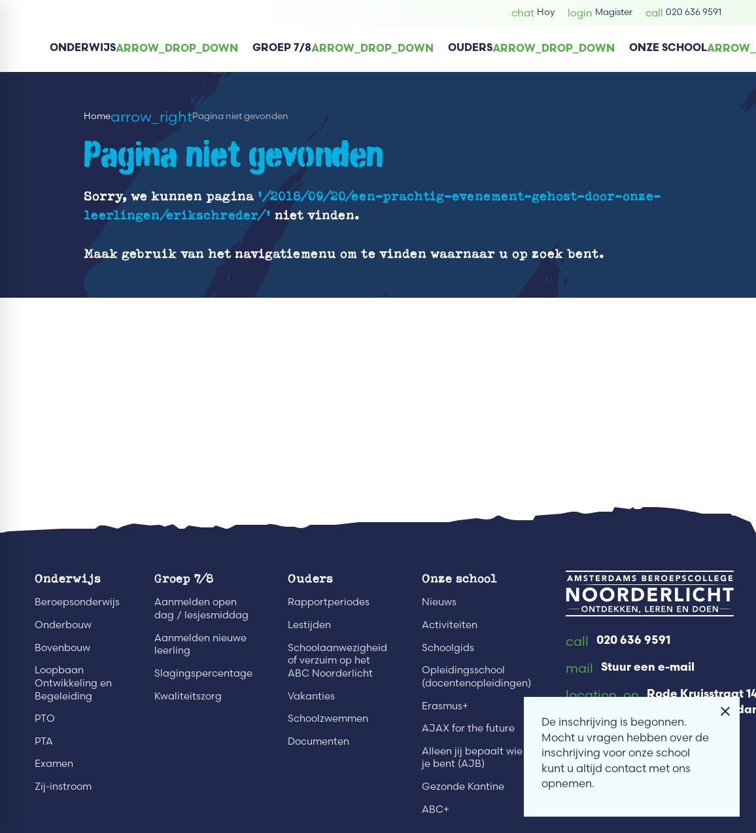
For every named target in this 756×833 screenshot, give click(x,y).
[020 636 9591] (683, 13)
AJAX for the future (468, 728)
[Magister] (600, 13)
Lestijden (309, 624)
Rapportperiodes (328, 601)
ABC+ (435, 809)
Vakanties (311, 696)
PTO (45, 718)
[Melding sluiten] (725, 711)
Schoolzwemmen (328, 718)
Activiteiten (449, 624)
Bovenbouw (62, 647)
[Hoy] (533, 13)
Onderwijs (68, 578)
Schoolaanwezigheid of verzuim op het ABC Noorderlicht (337, 660)
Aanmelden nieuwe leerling (200, 644)
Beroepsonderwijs (77, 601)
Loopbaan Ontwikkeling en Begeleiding (73, 682)
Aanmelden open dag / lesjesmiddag (201, 608)
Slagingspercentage (203, 673)
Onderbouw (63, 624)
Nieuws (439, 601)
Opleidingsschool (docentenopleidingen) (476, 676)
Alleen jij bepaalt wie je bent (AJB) (472, 757)
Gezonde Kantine (463, 786)
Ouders (310, 578)
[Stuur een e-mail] (630, 668)
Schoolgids (448, 647)
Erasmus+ (445, 706)
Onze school (459, 578)
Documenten (318, 741)
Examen (54, 763)
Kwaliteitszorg (188, 696)
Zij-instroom (63, 786)
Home (97, 116)
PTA (44, 741)
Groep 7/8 (184, 578)
